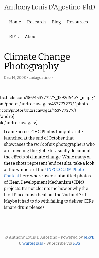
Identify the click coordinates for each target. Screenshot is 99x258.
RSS (76, 243)
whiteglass (32, 243)
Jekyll (89, 237)
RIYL (14, 36)
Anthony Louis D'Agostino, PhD (49, 7)
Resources (77, 21)
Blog (56, 21)
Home (15, 21)
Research (36, 21)
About (31, 36)
